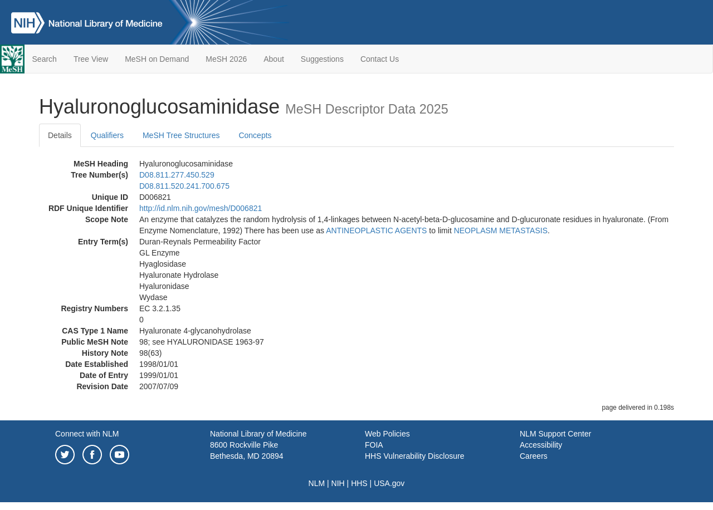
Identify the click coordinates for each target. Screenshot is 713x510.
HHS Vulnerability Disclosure (414, 456)
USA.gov (389, 483)
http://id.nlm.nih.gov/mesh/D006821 (200, 208)
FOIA (374, 444)
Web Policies (387, 433)
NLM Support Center (555, 433)
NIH (338, 483)
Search (44, 59)
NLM (317, 483)
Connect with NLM (87, 433)
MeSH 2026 (226, 59)
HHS (359, 483)
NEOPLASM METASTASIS (501, 230)
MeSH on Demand (157, 59)
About (273, 59)
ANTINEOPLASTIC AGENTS (376, 230)
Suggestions (322, 59)
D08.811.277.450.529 (176, 174)
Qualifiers (107, 135)
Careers (534, 456)
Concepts (254, 135)
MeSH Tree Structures (181, 135)
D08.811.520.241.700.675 (184, 186)
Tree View (91, 59)
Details (60, 135)
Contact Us (379, 59)
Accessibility (541, 444)
